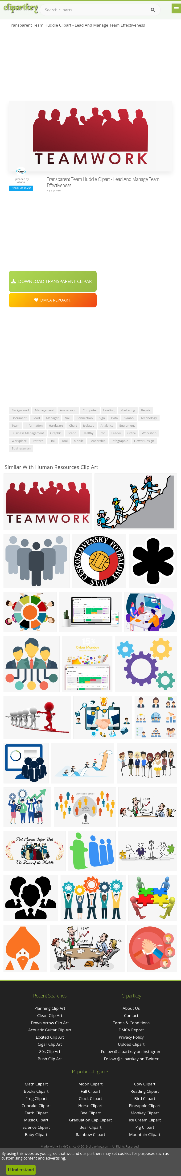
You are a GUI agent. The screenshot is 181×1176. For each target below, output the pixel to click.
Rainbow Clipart (90, 1134)
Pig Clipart (144, 1127)
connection (85, 418)
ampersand (68, 410)
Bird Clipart (144, 1098)
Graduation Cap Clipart (90, 1120)
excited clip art (50, 1037)
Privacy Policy (131, 1037)
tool (65, 441)
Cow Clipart (145, 1084)
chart (73, 425)
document (19, 418)
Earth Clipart (36, 1113)
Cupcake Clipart (36, 1105)
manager (52, 418)
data (114, 418)
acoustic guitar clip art (49, 1030)
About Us (131, 1008)
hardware (56, 425)
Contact (131, 1015)
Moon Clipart (90, 1084)
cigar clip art (50, 1044)
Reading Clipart (145, 1091)
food (36, 418)
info (102, 433)
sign (102, 418)
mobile (78, 441)
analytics (107, 425)
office (131, 433)
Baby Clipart (36, 1134)
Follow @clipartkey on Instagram (131, 1051)
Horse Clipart (90, 1105)
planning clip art (49, 1008)
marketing (128, 410)
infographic (120, 441)
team (16, 425)
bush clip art (50, 1058)
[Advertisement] (90, 66)
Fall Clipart (90, 1091)
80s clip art (49, 1051)
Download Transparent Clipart (52, 281)
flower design (144, 441)
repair (145, 410)
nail (67, 418)
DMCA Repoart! (52, 300)
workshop (149, 433)
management (44, 410)
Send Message (21, 188)
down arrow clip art (50, 1022)
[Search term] (100, 10)
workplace (19, 441)
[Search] (153, 9)
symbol (129, 418)
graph (71, 433)
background (20, 410)
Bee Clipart (90, 1113)
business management (28, 433)
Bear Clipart (90, 1127)
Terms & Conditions (131, 1022)
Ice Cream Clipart (145, 1120)
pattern (38, 441)
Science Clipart (36, 1127)
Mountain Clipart (144, 1134)
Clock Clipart (90, 1098)
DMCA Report (131, 1030)
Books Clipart (36, 1091)
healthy (88, 433)
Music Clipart (36, 1120)
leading (109, 410)
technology (148, 418)
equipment (127, 425)
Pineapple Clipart (145, 1105)
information (34, 425)
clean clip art (49, 1015)
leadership (98, 441)
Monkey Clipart (145, 1113)
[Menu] (176, 8)
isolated (89, 425)
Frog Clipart (36, 1098)
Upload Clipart (131, 1044)
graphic (55, 433)
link (52, 441)
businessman (21, 448)
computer (90, 410)
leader (116, 433)
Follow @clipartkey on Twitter (131, 1058)
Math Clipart (36, 1084)
